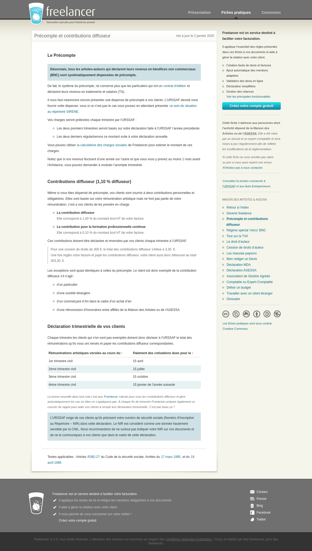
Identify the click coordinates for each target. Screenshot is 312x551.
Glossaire (233, 299)
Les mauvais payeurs (242, 253)
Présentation (199, 12)
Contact (262, 492)
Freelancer (65, 14)
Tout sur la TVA (237, 236)
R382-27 (94, 457)
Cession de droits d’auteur (245, 247)
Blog (260, 505)
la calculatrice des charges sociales (102, 145)
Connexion (271, 12)
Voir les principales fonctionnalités (248, 96)
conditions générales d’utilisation (189, 539)
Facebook (264, 512)
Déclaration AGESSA (242, 270)
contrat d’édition (174, 86)
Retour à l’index (238, 207)
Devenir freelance (239, 213)
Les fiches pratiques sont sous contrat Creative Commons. (247, 326)
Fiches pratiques (236, 12)
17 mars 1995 (170, 457)
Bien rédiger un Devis (242, 259)
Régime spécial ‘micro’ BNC (246, 230)
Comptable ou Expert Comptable (250, 282)
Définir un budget (239, 287)
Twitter (261, 519)
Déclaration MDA (239, 265)
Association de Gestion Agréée (248, 276)
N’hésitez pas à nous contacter (242, 167)
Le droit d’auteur (238, 242)
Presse (261, 499)
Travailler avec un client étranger (250, 293)
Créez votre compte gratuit (252, 106)
